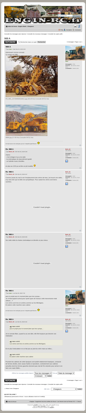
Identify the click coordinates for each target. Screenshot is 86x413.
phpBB (36, 405)
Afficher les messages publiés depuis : (32, 373)
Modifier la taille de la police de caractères (79, 26)
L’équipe (31, 401)
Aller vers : (47, 389)
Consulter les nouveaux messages (37, 34)
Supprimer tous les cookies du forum (45, 401)
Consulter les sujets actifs (55, 34)
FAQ (62, 30)
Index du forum (12, 26)
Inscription (69, 30)
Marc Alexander (42, 406)
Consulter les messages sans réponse (15, 34)
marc (10, 49)
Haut (80, 145)
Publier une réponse (10, 42)
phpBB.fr (52, 407)
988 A (7, 38)
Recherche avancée (75, 17)
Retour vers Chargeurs (12, 388)
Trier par (63, 373)
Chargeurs (30, 26)
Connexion (78, 30)
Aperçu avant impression (75, 26)
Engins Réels (22, 26)
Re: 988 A (10, 149)
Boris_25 (11, 151)
